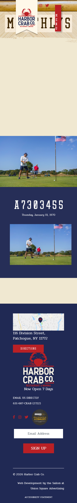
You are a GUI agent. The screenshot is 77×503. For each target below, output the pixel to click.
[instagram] (40, 5)
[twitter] (47, 5)
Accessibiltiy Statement (38, 497)
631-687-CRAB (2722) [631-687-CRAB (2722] (27, 403)
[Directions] (28, 349)
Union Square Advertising (47, 488)
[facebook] (14, 417)
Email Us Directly (26, 398)
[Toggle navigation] (58, 18)
